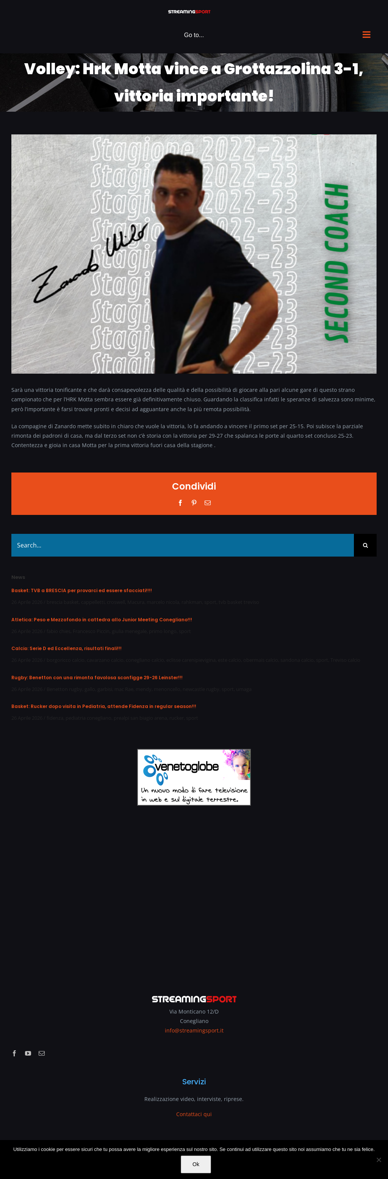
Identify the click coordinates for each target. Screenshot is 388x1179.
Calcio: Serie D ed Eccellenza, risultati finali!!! (66, 648)
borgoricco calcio (65, 660)
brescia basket (63, 602)
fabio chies (58, 631)
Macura (135, 602)
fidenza (55, 717)
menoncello (167, 689)
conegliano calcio (145, 660)
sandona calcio (297, 660)
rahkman (191, 602)
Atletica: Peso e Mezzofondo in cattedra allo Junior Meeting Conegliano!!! (101, 619)
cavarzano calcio (105, 660)
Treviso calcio (345, 660)
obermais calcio (260, 660)
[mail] (42, 1053)
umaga (244, 689)
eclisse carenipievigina (191, 660)
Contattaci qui (194, 1114)
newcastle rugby (201, 689)
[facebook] (14, 1053)
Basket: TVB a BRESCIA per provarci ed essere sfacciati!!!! (81, 590)
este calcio (229, 660)
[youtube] (28, 1053)
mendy (144, 689)
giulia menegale (129, 631)
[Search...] (182, 545)
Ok (195, 1164)
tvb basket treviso (239, 602)
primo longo (163, 631)
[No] (378, 1159)
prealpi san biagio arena (140, 717)
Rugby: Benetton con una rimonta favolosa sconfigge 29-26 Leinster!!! (97, 677)
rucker (176, 717)
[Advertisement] (194, 895)
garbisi (104, 689)
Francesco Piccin (91, 631)
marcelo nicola (163, 602)
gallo (89, 689)
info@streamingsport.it (194, 1030)
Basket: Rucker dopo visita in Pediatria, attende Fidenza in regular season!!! (103, 706)
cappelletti (93, 602)
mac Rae (123, 689)
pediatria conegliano (88, 717)
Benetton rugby (64, 689)
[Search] (365, 545)
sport (210, 602)
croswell (116, 602)
